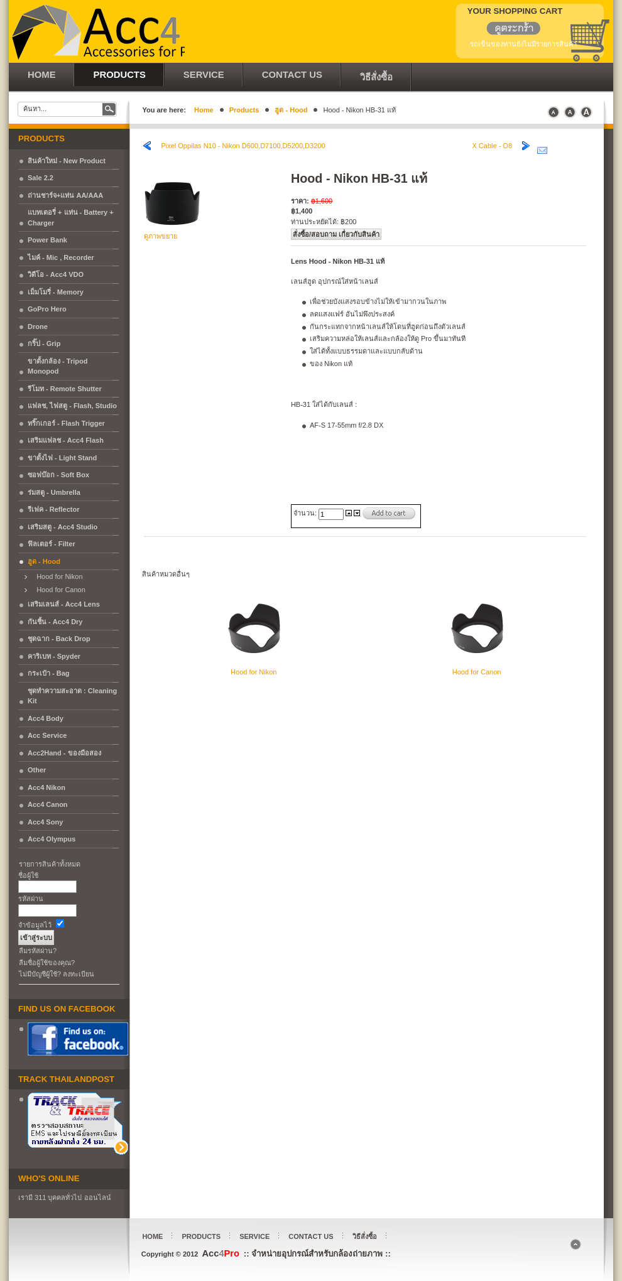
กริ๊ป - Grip (44, 343)
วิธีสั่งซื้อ (364, 1236)
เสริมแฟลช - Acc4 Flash (66, 440)
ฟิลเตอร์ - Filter (51, 544)
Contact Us (310, 1236)
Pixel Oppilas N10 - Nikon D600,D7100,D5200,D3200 (243, 145)
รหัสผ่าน (30, 898)
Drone (38, 326)
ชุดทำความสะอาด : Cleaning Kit (72, 696)
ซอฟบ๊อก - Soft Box (58, 474)
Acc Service (47, 735)
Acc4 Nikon (46, 787)
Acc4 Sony (45, 822)
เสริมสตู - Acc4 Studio (62, 527)
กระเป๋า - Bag (49, 673)
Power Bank (47, 240)
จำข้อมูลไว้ (35, 925)
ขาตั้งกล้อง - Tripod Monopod (57, 366)
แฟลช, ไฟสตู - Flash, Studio (72, 405)
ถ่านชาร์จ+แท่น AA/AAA (65, 195)
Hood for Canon (58, 589)
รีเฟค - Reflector (53, 509)
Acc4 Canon (48, 804)
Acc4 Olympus (51, 839)
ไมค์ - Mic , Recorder (61, 257)
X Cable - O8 (492, 145)
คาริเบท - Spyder (54, 656)
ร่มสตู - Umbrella (54, 492)
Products (244, 110)
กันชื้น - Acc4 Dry (55, 621)
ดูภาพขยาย (172, 232)
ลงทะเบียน (78, 974)
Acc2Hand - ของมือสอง (64, 753)
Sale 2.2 (40, 177)
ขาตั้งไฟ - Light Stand (62, 458)
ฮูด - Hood (291, 110)
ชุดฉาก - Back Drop (59, 638)
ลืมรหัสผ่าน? (38, 950)
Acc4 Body (45, 718)
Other (37, 770)
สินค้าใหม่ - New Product (67, 161)
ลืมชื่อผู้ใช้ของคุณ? (47, 962)
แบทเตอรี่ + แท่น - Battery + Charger (71, 217)
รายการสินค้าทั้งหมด (49, 864)
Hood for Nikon (57, 576)
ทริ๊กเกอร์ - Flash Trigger (66, 423)
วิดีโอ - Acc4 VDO (56, 274)
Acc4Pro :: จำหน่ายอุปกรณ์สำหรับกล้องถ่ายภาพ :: (97, 31)
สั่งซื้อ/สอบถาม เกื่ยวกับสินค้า (336, 234)
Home (204, 110)
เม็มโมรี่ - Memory (56, 292)
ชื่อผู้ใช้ (28, 875)
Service (254, 1236)
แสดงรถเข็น (506, 29)
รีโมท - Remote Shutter (65, 388)
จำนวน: (306, 513)
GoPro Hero (47, 309)
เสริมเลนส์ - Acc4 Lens (64, 604)
